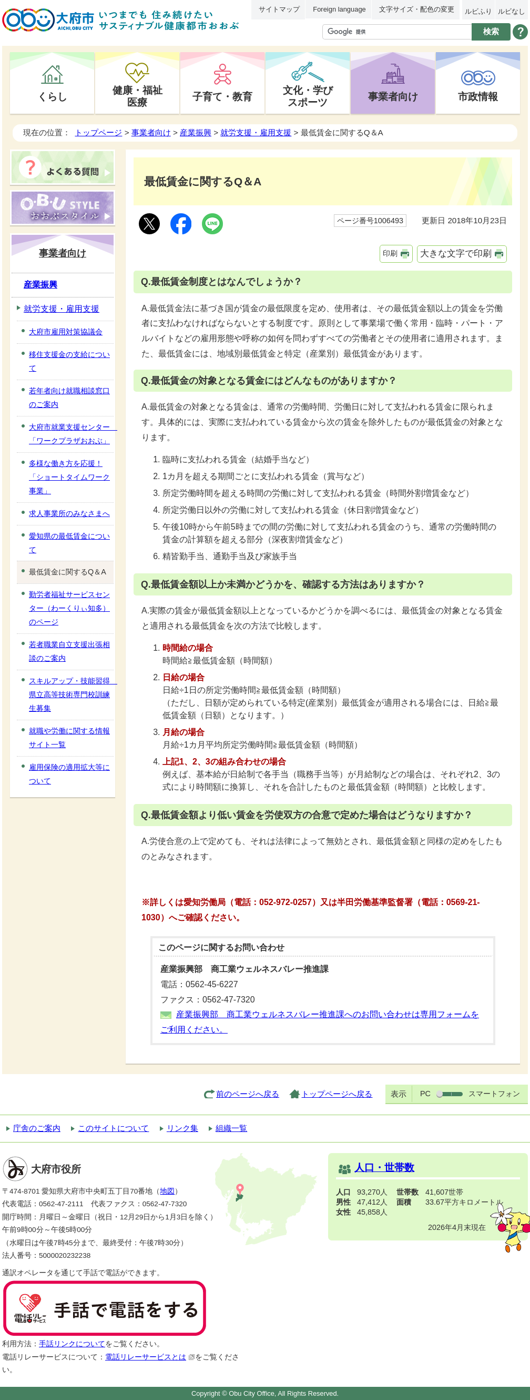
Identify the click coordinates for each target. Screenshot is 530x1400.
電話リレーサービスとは (150, 1357)
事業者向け (393, 96)
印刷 (390, 253)
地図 (167, 1191)
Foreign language (339, 9)
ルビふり (478, 11)
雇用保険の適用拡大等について (69, 774)
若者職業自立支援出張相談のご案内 (69, 651)
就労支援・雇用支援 (255, 132)
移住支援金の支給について (69, 361)
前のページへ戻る (247, 1093)
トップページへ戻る (336, 1093)
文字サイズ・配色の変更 (416, 9)
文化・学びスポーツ (308, 96)
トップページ (98, 132)
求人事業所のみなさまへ (69, 513)
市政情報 (478, 96)
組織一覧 (231, 1128)
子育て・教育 (222, 96)
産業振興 (195, 132)
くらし (52, 96)
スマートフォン (494, 1093)
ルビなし (511, 11)
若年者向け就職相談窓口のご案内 (69, 397)
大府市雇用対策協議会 (66, 331)
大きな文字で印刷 (456, 254)
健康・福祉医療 (137, 96)
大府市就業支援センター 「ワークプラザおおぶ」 (71, 434)
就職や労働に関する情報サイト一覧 (69, 738)
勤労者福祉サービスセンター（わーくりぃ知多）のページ (69, 608)
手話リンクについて (72, 1344)
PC (425, 1093)
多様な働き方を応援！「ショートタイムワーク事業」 (69, 477)
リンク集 (182, 1128)
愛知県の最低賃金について (69, 543)
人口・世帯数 (384, 1167)
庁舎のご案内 (36, 1128)
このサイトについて (113, 1128)
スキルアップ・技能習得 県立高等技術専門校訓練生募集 (71, 694)
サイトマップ (279, 9)
